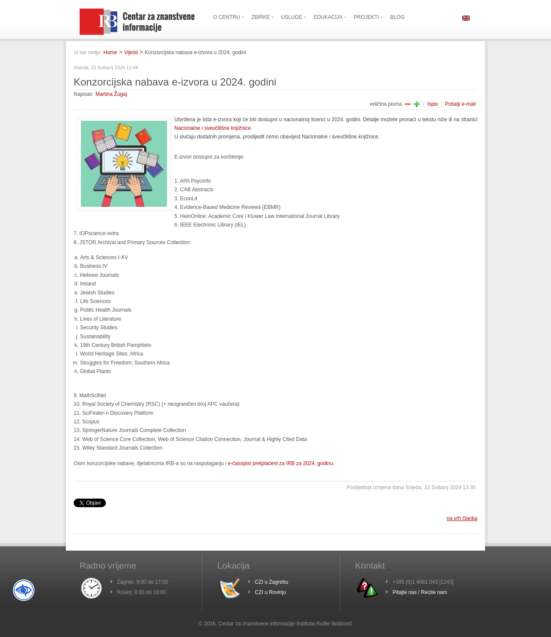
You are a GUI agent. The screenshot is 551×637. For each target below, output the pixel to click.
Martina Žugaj (111, 94)
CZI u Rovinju (270, 592)
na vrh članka (462, 518)
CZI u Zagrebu (271, 582)
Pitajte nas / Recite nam (420, 592)
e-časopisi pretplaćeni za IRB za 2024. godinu (280, 463)
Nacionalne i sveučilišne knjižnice (212, 128)
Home (110, 52)
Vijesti (131, 52)
